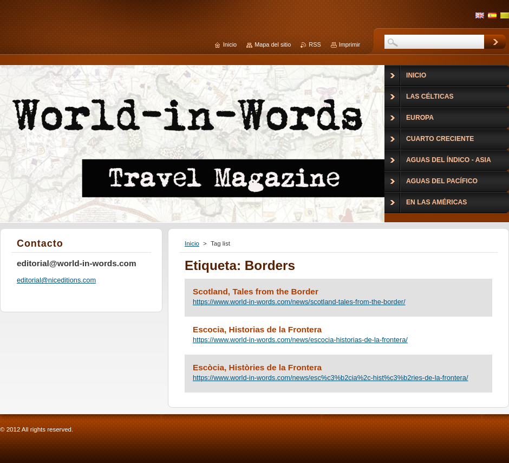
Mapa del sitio (273, 44)
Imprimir (349, 44)
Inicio (192, 243)
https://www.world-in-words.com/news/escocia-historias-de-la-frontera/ (300, 340)
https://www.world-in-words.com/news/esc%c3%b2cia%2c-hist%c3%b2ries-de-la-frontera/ (330, 378)
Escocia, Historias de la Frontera (257, 329)
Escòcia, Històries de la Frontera (257, 367)
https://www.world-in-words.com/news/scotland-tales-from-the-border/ (299, 302)
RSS (315, 44)
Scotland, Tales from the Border (255, 291)
